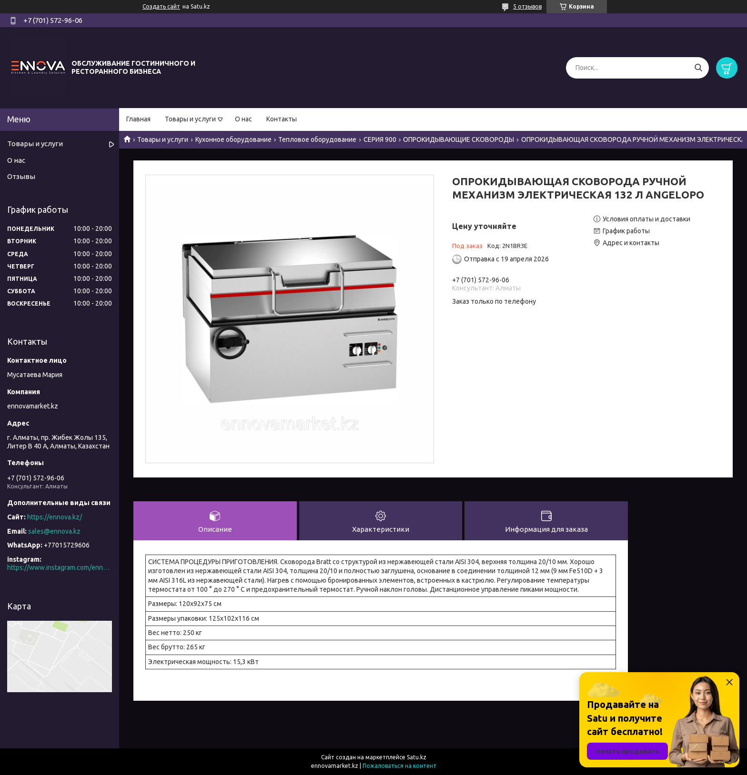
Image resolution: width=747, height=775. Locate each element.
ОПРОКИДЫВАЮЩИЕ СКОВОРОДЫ (458, 139)
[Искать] (698, 68)
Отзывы (21, 176)
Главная (138, 119)
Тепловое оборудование (317, 139)
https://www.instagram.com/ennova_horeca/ (59, 567)
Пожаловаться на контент (399, 766)
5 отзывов (527, 6)
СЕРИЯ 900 (379, 139)
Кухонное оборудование (233, 139)
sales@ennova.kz (54, 531)
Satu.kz (416, 757)
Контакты (281, 119)
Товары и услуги (190, 119)
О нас (243, 119)
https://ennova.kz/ (54, 517)
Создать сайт (161, 6)
